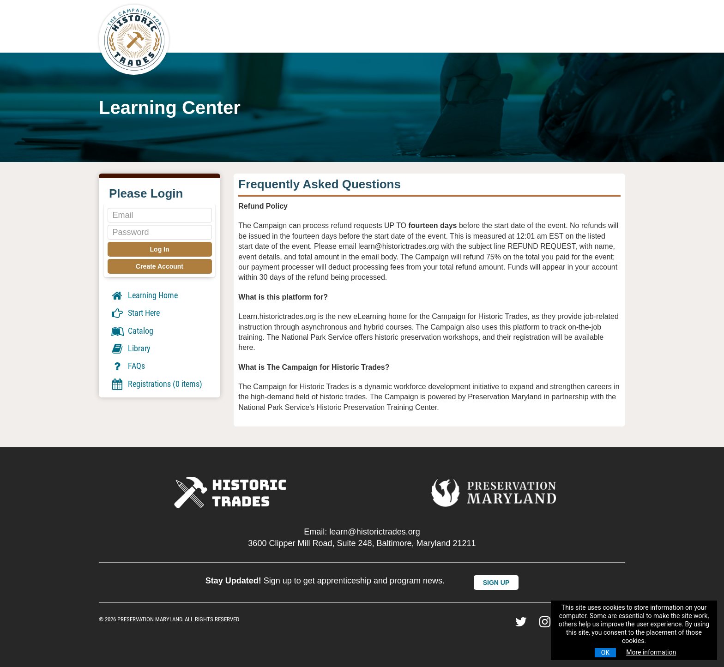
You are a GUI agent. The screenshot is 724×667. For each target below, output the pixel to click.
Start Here (135, 313)
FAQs (127, 366)
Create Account (159, 266)
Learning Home (144, 295)
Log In (159, 249)
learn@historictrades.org (374, 531)
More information (651, 652)
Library (130, 348)
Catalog (131, 331)
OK (605, 652)
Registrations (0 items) (156, 384)
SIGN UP (496, 582)
